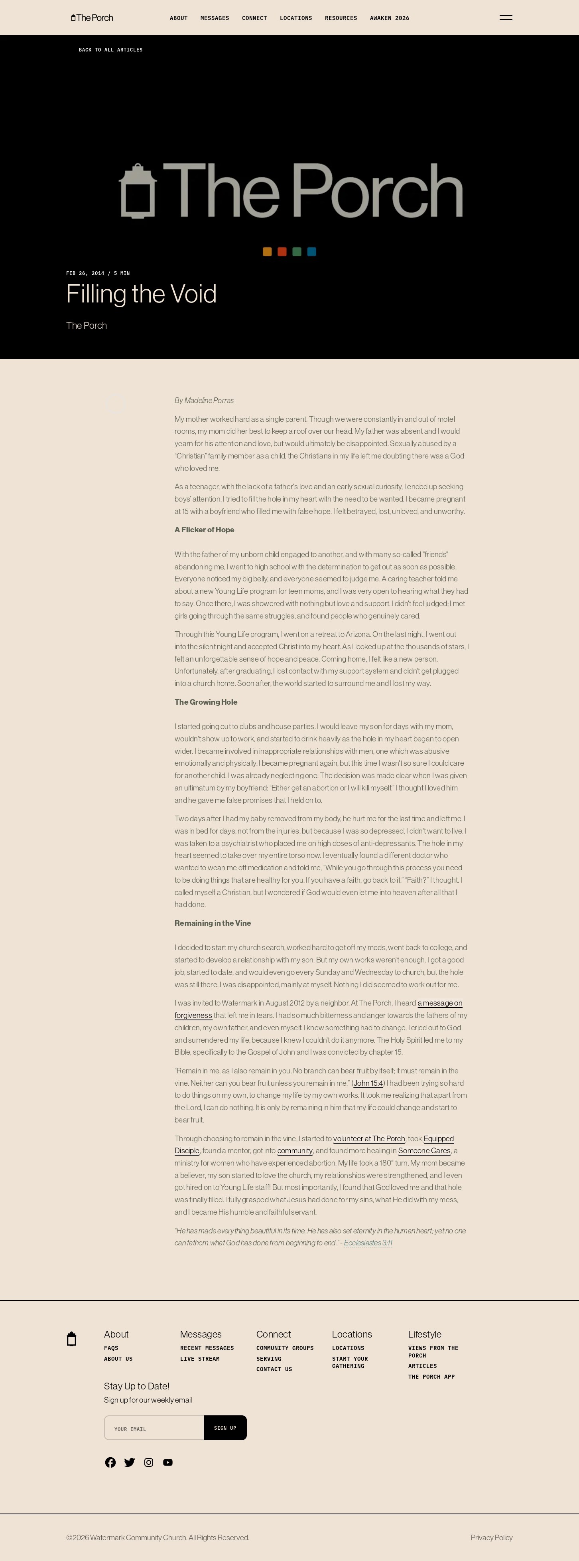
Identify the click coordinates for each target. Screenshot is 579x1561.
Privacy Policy (492, 1537)
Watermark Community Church (138, 1537)
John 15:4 (368, 1083)
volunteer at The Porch (369, 1138)
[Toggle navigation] (506, 17)
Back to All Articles (104, 49)
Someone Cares (424, 1150)
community (295, 1150)
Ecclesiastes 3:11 (368, 1242)
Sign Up (225, 1427)
